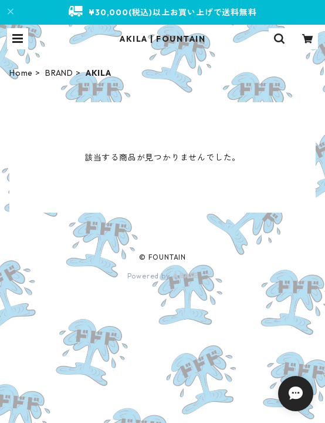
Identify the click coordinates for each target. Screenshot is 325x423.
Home (21, 73)
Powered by (162, 275)
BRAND (59, 73)
